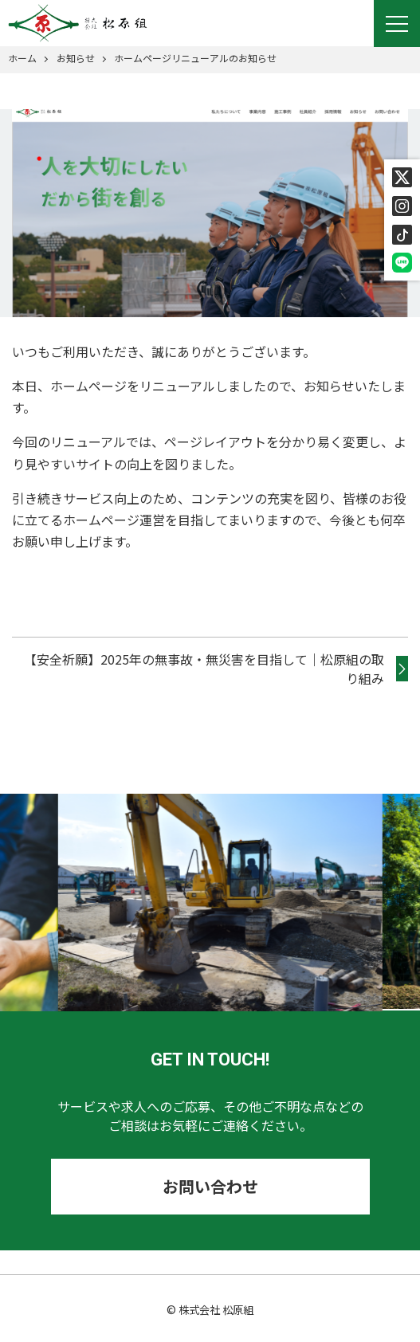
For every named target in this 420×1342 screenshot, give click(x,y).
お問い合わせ (210, 1186)
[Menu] (397, 23)
